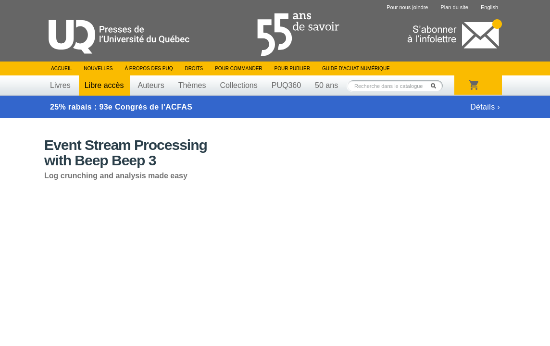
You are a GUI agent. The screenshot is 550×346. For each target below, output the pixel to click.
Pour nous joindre (407, 7)
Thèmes (192, 85)
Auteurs (151, 85)
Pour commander (238, 68)
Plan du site (454, 7)
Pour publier (292, 68)
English (489, 7)
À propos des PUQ (149, 68)
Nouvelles (98, 68)
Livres (60, 85)
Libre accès (104, 85)
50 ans (326, 85)
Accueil (61, 68)
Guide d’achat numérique (356, 68)
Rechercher (436, 86)
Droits (194, 68)
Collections (238, 85)
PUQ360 (286, 85)
